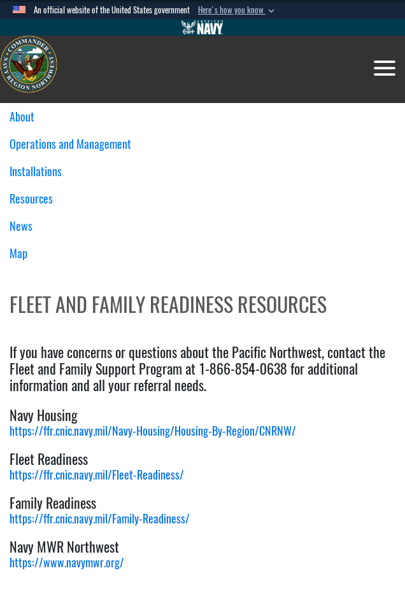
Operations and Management (75, 144)
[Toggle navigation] (384, 68)
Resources (36, 199)
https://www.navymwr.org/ (67, 562)
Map (18, 253)
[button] (237, 10)
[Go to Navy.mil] (202, 27)
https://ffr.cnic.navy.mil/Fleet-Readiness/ (97, 475)
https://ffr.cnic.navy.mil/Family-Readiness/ (100, 519)
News (21, 226)
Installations (40, 171)
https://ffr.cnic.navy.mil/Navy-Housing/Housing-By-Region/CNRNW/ (153, 431)
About (27, 117)
